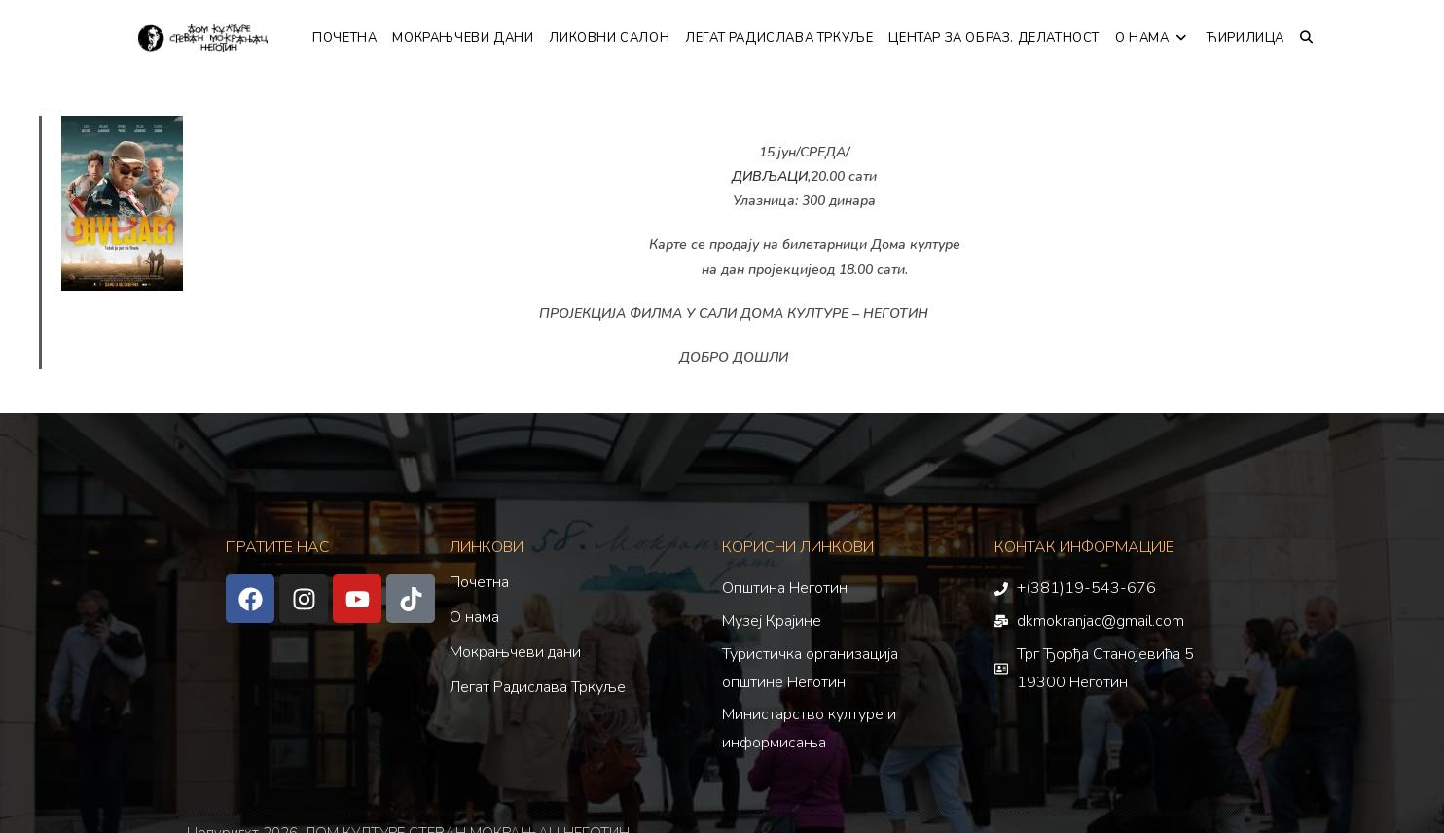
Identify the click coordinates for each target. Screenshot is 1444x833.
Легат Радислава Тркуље (538, 687)
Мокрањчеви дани (515, 652)
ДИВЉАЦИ (770, 176)
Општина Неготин (785, 588)
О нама (474, 617)
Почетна (479, 582)
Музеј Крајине (771, 621)
